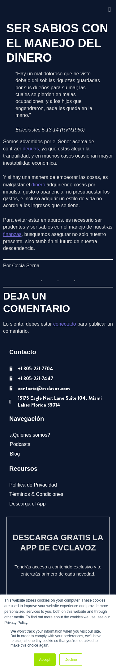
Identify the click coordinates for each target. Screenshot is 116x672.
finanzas (12, 234)
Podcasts (20, 444)
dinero (38, 184)
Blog (15, 453)
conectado (64, 324)
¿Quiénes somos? (30, 435)
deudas (31, 148)
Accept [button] (44, 659)
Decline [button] (71, 659)
